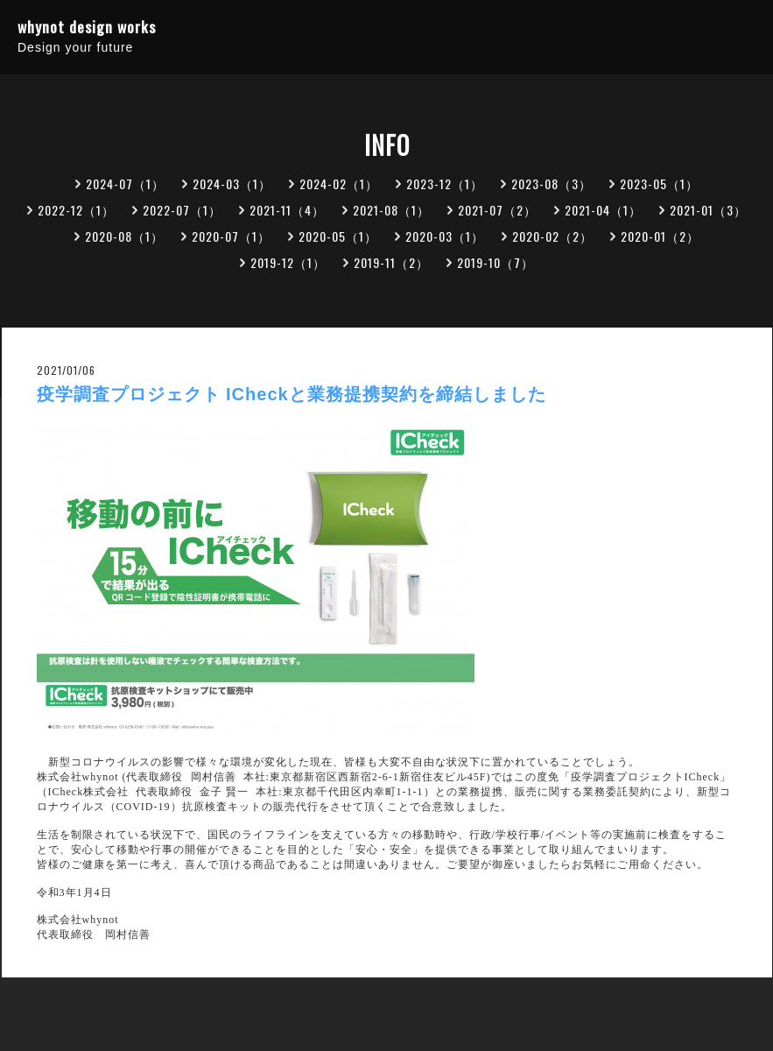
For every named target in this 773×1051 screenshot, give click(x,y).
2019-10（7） (495, 262)
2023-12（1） (444, 183)
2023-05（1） (659, 183)
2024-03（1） (232, 183)
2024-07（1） (125, 183)
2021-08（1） (391, 210)
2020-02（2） (552, 236)
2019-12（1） (288, 262)
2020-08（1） (124, 236)
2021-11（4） (287, 210)
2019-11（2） (391, 262)
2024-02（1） (338, 183)
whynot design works (87, 27)
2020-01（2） (660, 236)
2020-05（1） (338, 236)
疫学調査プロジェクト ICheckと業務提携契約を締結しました (291, 394)
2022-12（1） (76, 210)
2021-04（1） (603, 210)
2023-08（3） (551, 183)
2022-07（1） (182, 210)
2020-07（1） (231, 236)
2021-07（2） (497, 210)
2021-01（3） (708, 210)
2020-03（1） (444, 236)
